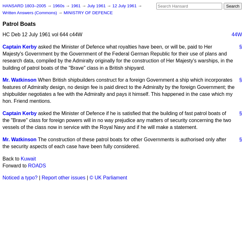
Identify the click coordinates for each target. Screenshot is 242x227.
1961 (76, 5)
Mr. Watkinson (20, 80)
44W (237, 34)
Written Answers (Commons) (30, 12)
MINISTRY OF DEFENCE (88, 12)
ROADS (37, 165)
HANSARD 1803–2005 (24, 5)
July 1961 (97, 5)
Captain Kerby (20, 46)
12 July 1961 (125, 5)
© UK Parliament (108, 177)
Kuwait (28, 158)
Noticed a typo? (20, 177)
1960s (59, 5)
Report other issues (63, 177)
